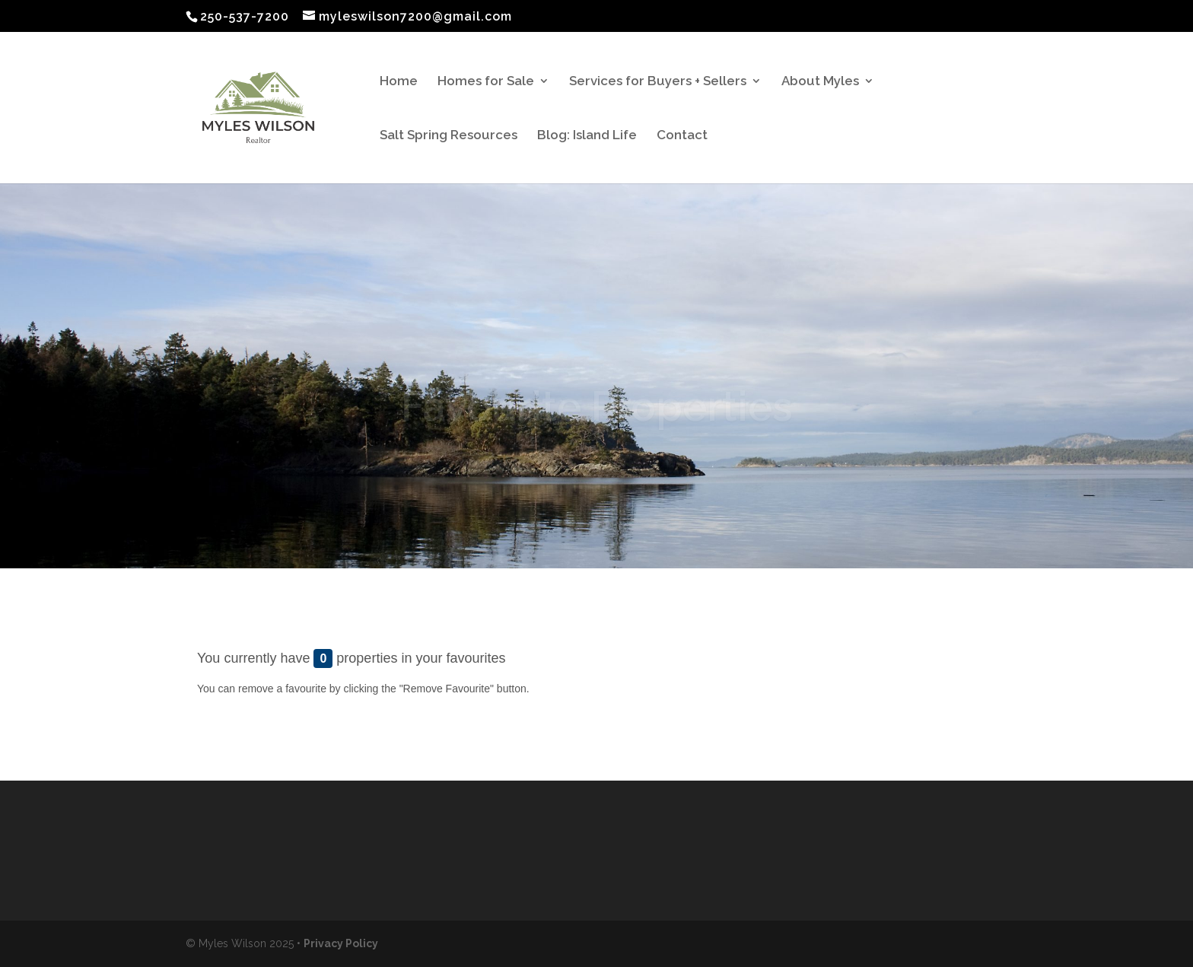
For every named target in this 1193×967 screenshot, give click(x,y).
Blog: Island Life (587, 135)
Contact (682, 135)
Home (399, 81)
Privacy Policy (341, 943)
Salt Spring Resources (448, 135)
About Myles (820, 81)
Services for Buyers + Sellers (657, 81)
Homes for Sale (485, 81)
